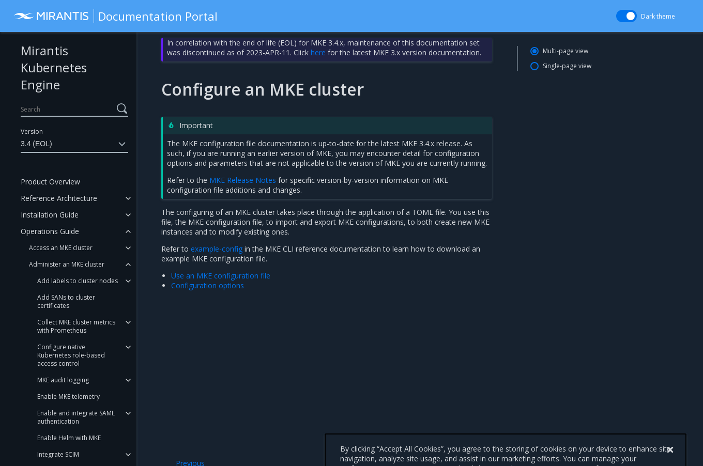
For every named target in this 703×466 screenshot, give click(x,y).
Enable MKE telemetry (68, 396)
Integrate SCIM (58, 454)
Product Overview (50, 182)
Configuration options (207, 285)
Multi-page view (565, 50)
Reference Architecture (59, 198)
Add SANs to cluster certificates (66, 301)
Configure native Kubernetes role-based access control (71, 355)
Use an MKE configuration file (220, 276)
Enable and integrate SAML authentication (76, 417)
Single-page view (567, 65)
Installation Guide (50, 215)
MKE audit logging (63, 380)
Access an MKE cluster (61, 247)
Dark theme (658, 16)
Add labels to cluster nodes (77, 280)
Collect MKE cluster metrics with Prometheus (76, 326)
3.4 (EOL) (74, 144)
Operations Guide (50, 231)
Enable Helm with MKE (69, 437)
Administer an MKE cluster (66, 264)
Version (32, 131)
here (318, 52)
